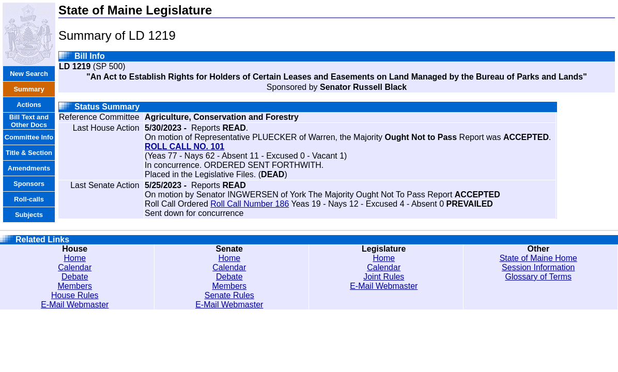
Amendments (29, 168)
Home (75, 258)
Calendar (74, 267)
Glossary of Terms (538, 276)
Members (74, 286)
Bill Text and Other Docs (29, 121)
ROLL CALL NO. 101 (184, 146)
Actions (29, 105)
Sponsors (28, 184)
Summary (28, 89)
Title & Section (29, 153)
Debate (74, 276)
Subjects (29, 215)
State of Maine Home (538, 258)
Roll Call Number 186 (249, 203)
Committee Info (29, 137)
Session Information (538, 267)
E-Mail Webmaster (75, 304)
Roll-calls (29, 199)
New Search (29, 74)
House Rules (75, 295)
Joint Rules (383, 276)
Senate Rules (229, 295)
